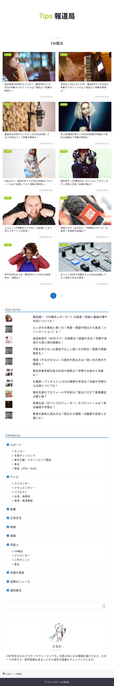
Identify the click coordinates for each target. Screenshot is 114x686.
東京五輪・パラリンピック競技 (32, 460)
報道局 (57, 16)
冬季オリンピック (25, 455)
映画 (13, 527)
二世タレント (22, 559)
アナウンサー (22, 483)
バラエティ (20, 492)
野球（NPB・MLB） (26, 468)
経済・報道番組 (23, 500)
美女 (17, 464)
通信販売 (16, 590)
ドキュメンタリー (25, 487)
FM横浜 (18, 551)
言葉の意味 (17, 572)
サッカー (19, 451)
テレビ (14, 477)
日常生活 (16, 518)
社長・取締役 (22, 496)
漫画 (13, 536)
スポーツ (16, 445)
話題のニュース (20, 581)
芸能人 (14, 545)
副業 (13, 509)
